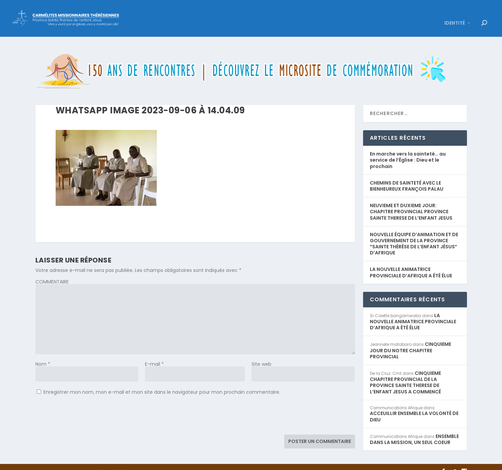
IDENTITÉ (454, 13)
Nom (42, 354)
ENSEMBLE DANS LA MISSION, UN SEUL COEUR (414, 429)
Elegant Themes (81, 462)
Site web (261, 354)
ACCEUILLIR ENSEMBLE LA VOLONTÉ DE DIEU (414, 406)
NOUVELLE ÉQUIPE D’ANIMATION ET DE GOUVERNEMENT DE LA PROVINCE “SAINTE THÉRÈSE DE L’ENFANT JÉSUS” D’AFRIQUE (414, 233)
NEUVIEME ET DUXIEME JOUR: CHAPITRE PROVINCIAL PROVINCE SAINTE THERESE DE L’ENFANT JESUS (411, 201)
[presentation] (86, 408)
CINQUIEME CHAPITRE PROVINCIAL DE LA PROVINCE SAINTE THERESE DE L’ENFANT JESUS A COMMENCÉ (405, 372)
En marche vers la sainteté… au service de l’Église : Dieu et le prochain (408, 150)
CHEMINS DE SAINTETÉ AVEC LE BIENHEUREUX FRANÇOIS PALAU (406, 175)
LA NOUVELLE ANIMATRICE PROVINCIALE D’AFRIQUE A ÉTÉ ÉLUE (411, 262)
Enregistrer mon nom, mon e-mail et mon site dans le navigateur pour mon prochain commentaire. (161, 382)
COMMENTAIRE (52, 271)
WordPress (149, 462)
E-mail (154, 354)
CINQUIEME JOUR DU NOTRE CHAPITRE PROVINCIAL (410, 340)
